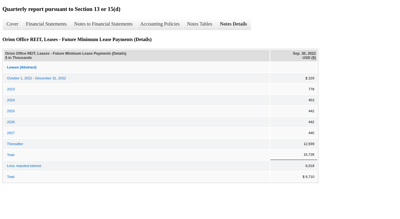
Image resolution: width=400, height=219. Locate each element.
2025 (11, 111)
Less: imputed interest (24, 166)
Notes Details (233, 23)
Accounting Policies (159, 23)
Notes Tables (199, 23)
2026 (11, 122)
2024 (11, 100)
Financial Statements (46, 23)
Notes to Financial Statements (103, 23)
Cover (12, 23)
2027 (11, 133)
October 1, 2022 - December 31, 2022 (36, 78)
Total (10, 155)
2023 (11, 89)
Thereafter (15, 144)
